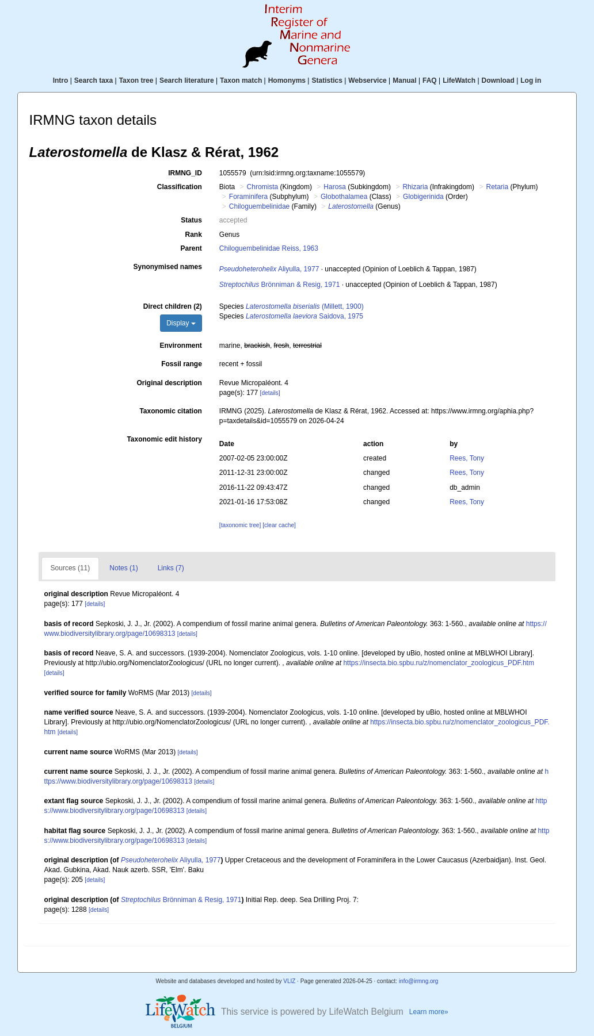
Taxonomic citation (170, 411)
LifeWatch (459, 80)
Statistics (326, 80)
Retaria (497, 187)
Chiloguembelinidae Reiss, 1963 (268, 248)
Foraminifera (248, 197)
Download (498, 80)
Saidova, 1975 (304, 316)
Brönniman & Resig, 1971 (279, 285)
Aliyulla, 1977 (269, 269)
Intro (60, 80)
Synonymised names (167, 267)
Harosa (334, 187)
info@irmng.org (419, 981)
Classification (179, 187)
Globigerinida (423, 197)
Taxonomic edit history (164, 439)
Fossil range (181, 364)
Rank (193, 235)
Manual (404, 80)
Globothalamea (344, 197)
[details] (270, 393)
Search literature (186, 80)
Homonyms (287, 80)
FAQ (429, 80)
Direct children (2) (172, 306)
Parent (190, 248)
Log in (530, 80)
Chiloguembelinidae (259, 206)
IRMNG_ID (185, 173)
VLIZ (289, 981)
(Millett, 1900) (305, 306)
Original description (168, 383)
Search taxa (93, 80)
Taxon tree (136, 80)
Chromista (263, 187)
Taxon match (241, 80)
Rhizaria (415, 187)
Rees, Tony (467, 458)
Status (191, 220)
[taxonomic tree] (240, 525)
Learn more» (428, 1012)
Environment (181, 346)
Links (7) (171, 568)
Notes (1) (123, 568)
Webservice (367, 80)
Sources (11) (70, 568)
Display (181, 323)
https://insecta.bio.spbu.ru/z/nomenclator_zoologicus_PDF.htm (438, 663)
